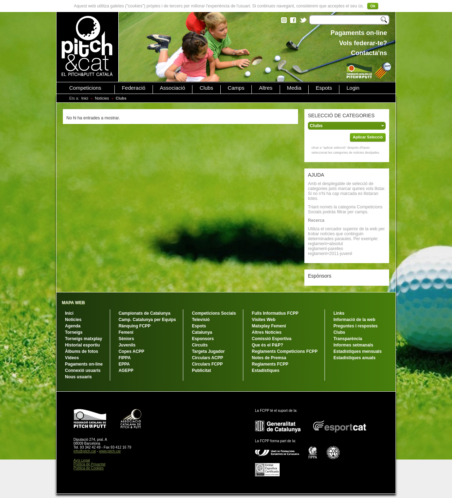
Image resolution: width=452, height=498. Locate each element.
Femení (126, 332)
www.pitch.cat (109, 451)
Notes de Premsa (269, 357)
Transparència (347, 338)
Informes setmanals (353, 345)
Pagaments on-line (84, 364)
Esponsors (203, 338)
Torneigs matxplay (83, 338)
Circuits (200, 345)
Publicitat (201, 370)
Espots (324, 88)
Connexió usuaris (83, 370)
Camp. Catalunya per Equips (147, 319)
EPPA (124, 364)
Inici (84, 98)
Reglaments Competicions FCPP (284, 351)
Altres (265, 88)
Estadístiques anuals (354, 357)
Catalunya (202, 332)
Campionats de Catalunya (145, 313)
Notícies (102, 98)
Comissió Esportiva (271, 338)
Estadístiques (265, 370)
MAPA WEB (73, 302)
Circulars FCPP (207, 364)
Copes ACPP (131, 351)
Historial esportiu (82, 345)
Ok (372, 6)
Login (352, 88)
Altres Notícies (266, 332)
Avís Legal (81, 460)
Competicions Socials (214, 313)
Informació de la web (354, 319)
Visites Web (263, 319)
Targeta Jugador (208, 351)
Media (294, 88)
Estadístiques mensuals (357, 351)
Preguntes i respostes (355, 326)
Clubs (206, 88)
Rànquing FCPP (135, 326)
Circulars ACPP (207, 357)
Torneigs (74, 332)
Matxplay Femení (269, 326)
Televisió (200, 319)
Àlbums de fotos (81, 351)
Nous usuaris (78, 376)
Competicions (85, 88)
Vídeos (72, 357)
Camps (236, 88)
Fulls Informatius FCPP (275, 313)
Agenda (73, 326)
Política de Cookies (88, 468)
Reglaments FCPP (270, 364)
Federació (133, 88)
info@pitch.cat (84, 451)
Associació (172, 88)
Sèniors (126, 338)
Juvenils (127, 345)
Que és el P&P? (267, 345)
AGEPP (126, 370)
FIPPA (125, 357)
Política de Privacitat (89, 464)
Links (338, 313)
